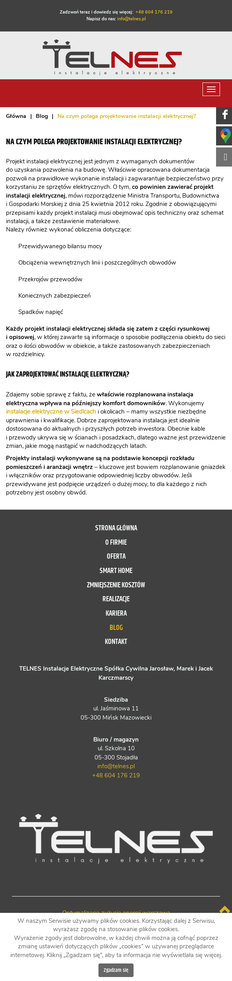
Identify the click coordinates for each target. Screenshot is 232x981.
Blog (116, 628)
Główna (16, 116)
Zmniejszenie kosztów (116, 585)
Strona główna (116, 528)
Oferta (116, 556)
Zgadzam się (116, 970)
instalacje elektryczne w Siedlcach (51, 412)
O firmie (116, 542)
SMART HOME (116, 571)
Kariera (116, 613)
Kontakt (116, 641)
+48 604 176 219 (154, 12)
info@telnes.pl (131, 19)
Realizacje (116, 599)
